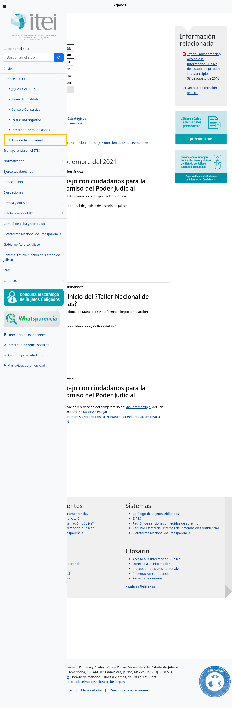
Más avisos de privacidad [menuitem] (24, 365)
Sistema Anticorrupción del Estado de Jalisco (32, 257)
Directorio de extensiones (168, 696)
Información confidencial (185, 626)
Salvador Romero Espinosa (100, 108)
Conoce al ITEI (34, 79)
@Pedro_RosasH (161, 450)
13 (86, 75)
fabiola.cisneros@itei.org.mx (95, 273)
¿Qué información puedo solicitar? (120, 562)
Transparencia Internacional (116, 626)
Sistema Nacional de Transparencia (121, 617)
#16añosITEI (83, 455)
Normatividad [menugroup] (34, 161)
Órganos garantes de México (116, 631)
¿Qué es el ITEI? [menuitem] (22, 89)
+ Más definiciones (174, 640)
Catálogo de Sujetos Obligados (189, 552)
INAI (7, 270)
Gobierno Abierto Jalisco (22, 244)
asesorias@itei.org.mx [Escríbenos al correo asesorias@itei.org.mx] (91, 683)
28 (94, 89)
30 (110, 89)
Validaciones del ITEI (34, 213)
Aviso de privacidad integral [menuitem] (26, 355)
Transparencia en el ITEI (34, 150)
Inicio (81, 17)
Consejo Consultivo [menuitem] (24, 109)
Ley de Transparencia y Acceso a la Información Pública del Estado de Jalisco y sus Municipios (214, 73)
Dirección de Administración (101, 128)
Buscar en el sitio (16, 49)
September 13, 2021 (115, 469)
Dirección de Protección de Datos (105, 152)
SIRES (170, 557)
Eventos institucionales (97, 157)
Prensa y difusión (34, 203)
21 (94, 82)
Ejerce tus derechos (34, 171)
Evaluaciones (13, 192)
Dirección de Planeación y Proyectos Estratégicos (116, 118)
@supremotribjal (112, 441)
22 (102, 82)
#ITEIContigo (138, 455)
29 (102, 89)
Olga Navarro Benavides (98, 99)
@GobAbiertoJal (131, 445)
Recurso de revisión (181, 631)
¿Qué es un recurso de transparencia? (123, 586)
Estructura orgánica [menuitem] (25, 120)
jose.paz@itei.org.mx (90, 495)
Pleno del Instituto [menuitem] (24, 99)
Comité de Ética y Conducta (24, 224)
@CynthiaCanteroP (108, 450)
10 (117, 69)
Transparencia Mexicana (113, 622)
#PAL (141, 441)
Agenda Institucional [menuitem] (26, 140)
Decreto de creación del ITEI (213, 122)
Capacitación (13, 182)
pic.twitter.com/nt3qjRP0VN (95, 460)
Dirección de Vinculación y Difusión (106, 138)
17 (117, 75)
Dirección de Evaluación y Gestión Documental (115, 123)
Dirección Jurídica (93, 133)
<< (77, 48)
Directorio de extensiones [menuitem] (29, 130)
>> (124, 48)
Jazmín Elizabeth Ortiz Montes (102, 113)
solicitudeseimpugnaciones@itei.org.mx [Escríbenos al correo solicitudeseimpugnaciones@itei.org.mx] (135, 688)
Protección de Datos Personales (190, 622)
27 (86, 89)
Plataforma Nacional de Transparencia (32, 234)
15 (102, 75)
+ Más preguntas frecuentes (110, 594)
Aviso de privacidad (98, 696)
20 (86, 82)
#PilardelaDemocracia (110, 455)
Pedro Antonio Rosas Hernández (104, 104)
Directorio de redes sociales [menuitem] (26, 345)
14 (94, 75)
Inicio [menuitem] (8, 68)
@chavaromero (134, 450)
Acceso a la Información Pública (190, 612)
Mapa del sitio (130, 696)
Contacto (34, 280)
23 (110, 82)
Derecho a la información (185, 617)
